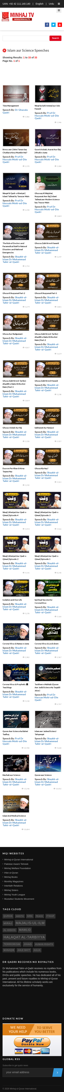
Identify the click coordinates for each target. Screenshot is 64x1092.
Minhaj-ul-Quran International (18, 859)
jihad (28, 944)
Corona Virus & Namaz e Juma (16, 644)
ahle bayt (24, 950)
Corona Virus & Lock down (47, 644)
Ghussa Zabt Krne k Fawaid (47, 243)
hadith (20, 916)
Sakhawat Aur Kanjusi (44, 428)
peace (39, 916)
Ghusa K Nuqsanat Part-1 (46, 293)
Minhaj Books (11, 877)
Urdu (51, 3)
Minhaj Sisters (11, 890)
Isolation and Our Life (12, 600)
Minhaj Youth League (14, 894)
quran (8, 916)
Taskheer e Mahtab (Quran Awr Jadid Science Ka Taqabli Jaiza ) (47, 687)
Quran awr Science (43, 775)
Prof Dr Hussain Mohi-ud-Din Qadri (47, 115)
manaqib (9, 950)
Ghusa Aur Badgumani (13, 334)
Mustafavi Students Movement (19, 899)
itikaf (50, 916)
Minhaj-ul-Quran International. (23, 1089)
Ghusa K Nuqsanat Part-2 (14, 293)
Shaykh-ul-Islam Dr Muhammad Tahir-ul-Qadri (15, 259)
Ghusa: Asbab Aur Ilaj (12, 428)
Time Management (11, 106)
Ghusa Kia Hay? (41, 468)
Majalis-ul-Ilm (30, 923)
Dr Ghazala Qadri (15, 111)
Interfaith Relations (13, 885)
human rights (44, 944)
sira (30, 916)
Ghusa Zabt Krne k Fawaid (46, 381)
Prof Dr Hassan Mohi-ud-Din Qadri (46, 697)
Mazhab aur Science (11, 775)
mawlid (25, 929)
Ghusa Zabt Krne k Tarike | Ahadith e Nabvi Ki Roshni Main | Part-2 (46, 337)
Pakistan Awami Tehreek (16, 864)
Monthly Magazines (13, 881)
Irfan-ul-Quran (11, 872)
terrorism (12, 944)
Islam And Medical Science (14, 816)
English (40, 3)
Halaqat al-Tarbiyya (24, 937)
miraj (8, 923)
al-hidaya (10, 930)
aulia (37, 950)
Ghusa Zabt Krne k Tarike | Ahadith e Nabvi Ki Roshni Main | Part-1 (14, 384)
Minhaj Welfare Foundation (17, 868)
